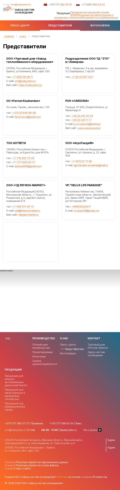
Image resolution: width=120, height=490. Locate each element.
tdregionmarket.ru (28, 214)
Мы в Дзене (92, 430)
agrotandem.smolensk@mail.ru (91, 165)
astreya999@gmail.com (28, 166)
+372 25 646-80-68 (24, 112)
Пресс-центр (20, 25)
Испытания (39, 356)
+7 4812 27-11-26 (82, 161)
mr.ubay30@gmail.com (87, 210)
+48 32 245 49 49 (82, 115)
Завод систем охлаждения (96, 354)
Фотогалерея (100, 25)
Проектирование (42, 352)
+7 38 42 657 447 (82, 76)
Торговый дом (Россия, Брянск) (98, 346)
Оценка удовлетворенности (44, 362)
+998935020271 (81, 206)
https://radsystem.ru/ (30, 85)
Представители (60, 25)
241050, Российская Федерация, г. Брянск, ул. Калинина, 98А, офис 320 (30, 449)
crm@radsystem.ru (21, 4)
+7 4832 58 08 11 (22, 76)
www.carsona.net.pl (89, 128)
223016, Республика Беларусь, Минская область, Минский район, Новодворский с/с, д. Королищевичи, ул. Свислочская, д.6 (44, 441)
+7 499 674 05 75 (23, 206)
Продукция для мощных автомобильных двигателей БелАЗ (16, 380)
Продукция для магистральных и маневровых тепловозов (15, 394)
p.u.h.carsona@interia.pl (87, 124)
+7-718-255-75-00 (23, 158)
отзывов (86, 476)
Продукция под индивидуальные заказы (86, 19)
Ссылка (9, 462)
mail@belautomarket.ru (27, 210)
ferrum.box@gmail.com (28, 116)
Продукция (63, 13)
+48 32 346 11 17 (82, 119)
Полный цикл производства (41, 346)
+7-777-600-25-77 (23, 162)
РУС (7, 338)
